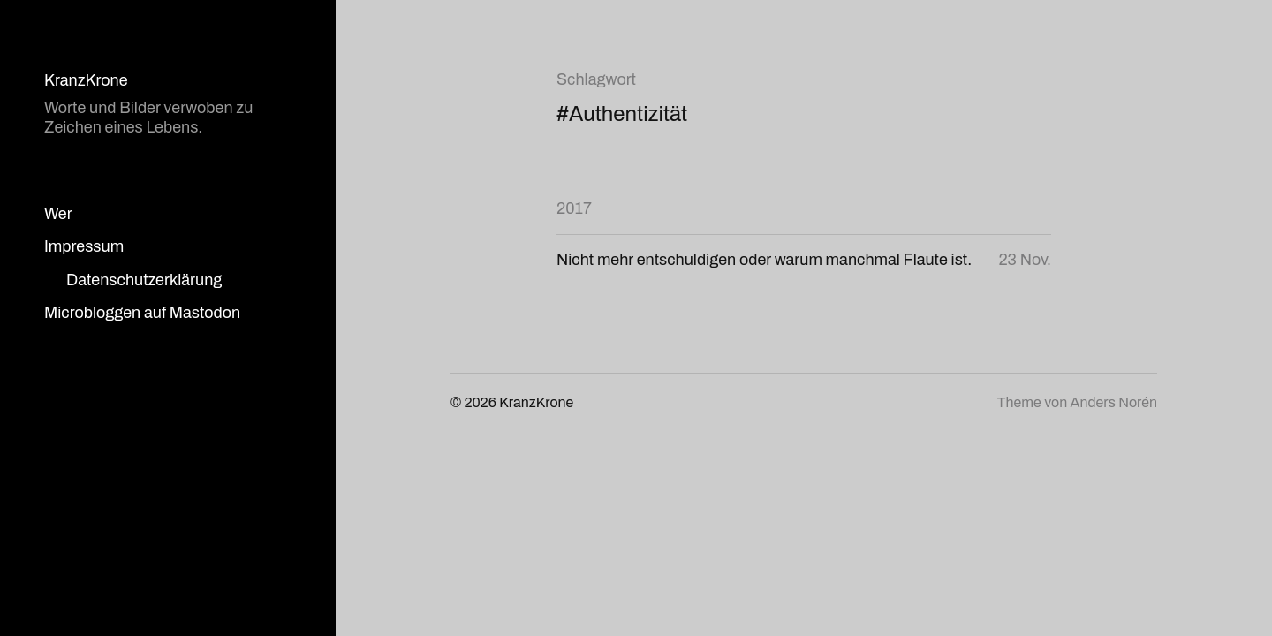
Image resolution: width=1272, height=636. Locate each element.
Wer (58, 214)
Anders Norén (1114, 402)
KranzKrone (86, 80)
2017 (574, 208)
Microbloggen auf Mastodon (142, 313)
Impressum (84, 246)
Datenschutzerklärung (144, 280)
